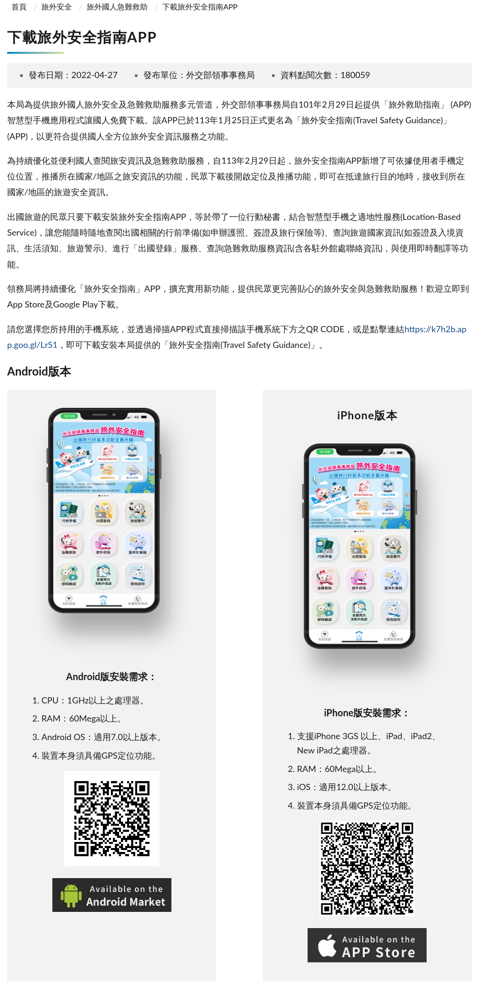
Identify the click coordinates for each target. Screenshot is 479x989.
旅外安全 (56, 6)
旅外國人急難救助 (117, 6)
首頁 (18, 6)
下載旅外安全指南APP (200, 6)
